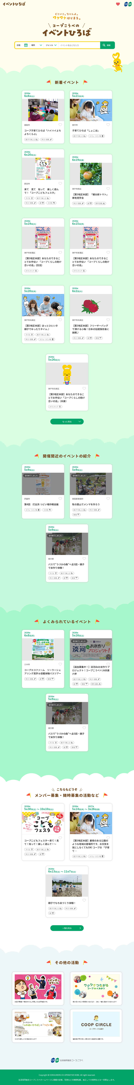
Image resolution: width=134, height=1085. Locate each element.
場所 (33, 45)
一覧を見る (67, 928)
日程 (18, 45)
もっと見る (67, 421)
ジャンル (49, 45)
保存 (60, 124)
